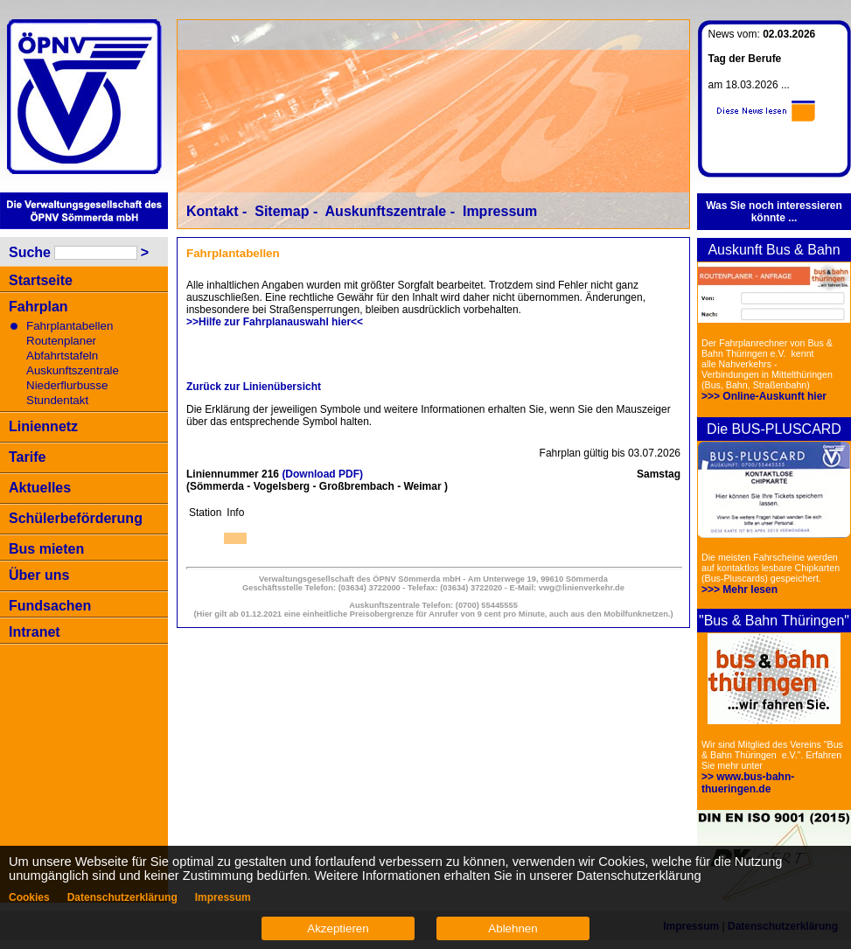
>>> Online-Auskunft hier (764, 396)
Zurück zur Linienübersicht (253, 386)
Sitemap (282, 211)
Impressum (500, 211)
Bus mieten (46, 548)
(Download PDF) (322, 474)
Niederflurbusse (67, 385)
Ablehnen (512, 928)
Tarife (27, 457)
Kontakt (212, 211)
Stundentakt (57, 400)
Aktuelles (40, 487)
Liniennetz (43, 426)
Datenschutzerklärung (122, 897)
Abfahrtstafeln (62, 355)
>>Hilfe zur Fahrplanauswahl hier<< (274, 322)
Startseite (41, 280)
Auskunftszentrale (72, 370)
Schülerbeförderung (76, 518)
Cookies (29, 897)
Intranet (34, 632)
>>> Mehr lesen (739, 589)
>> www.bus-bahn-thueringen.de (747, 783)
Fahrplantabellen (69, 325)
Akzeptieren (337, 928)
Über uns (39, 575)
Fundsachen (50, 605)
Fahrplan (38, 306)
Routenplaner (61, 340)
